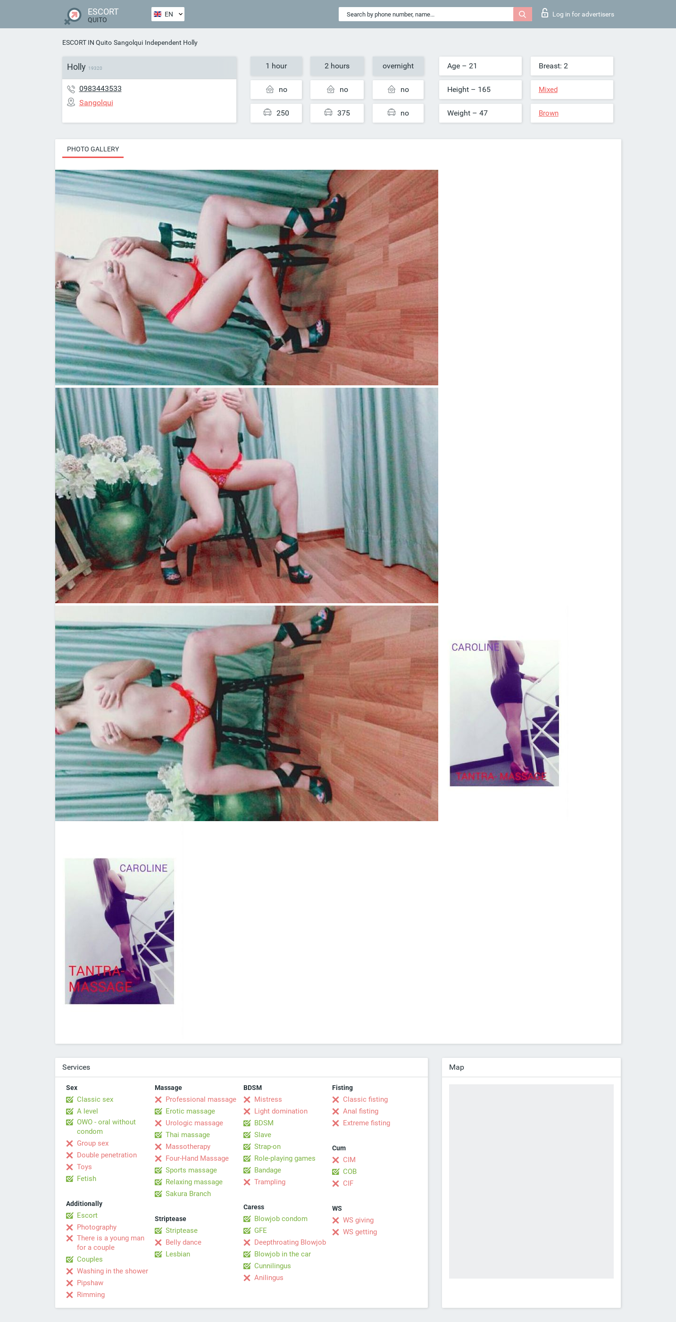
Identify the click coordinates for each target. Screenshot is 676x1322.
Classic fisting (365, 1099)
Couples (90, 1259)
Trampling (269, 1182)
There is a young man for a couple (110, 1243)
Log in (578, 13)
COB (350, 1171)
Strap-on (267, 1146)
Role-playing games (285, 1158)
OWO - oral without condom (106, 1127)
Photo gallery (93, 149)
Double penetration (107, 1155)
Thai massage (188, 1135)
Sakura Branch (188, 1193)
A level (87, 1111)
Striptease (182, 1230)
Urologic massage (194, 1123)
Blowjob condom (281, 1218)
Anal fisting (360, 1111)
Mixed (548, 89)
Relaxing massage (194, 1182)
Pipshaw (90, 1283)
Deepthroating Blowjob (290, 1242)
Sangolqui (128, 42)
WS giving (358, 1220)
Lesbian (178, 1254)
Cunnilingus (272, 1266)
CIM (349, 1160)
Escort (87, 1215)
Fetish (86, 1178)
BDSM (264, 1123)
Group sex (92, 1143)
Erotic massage (190, 1111)
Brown (549, 113)
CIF (348, 1183)
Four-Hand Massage (197, 1158)
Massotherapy (188, 1146)
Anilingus (269, 1277)
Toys (84, 1167)
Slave (262, 1135)
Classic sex (95, 1099)
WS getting (360, 1232)
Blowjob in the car (282, 1254)
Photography (97, 1227)
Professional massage (201, 1099)
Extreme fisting (366, 1123)
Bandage (267, 1170)
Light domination (281, 1111)
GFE (260, 1230)
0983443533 (100, 88)
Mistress (268, 1099)
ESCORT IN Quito (87, 42)
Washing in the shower (112, 1271)
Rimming (91, 1294)
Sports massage (191, 1170)
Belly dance (183, 1242)
